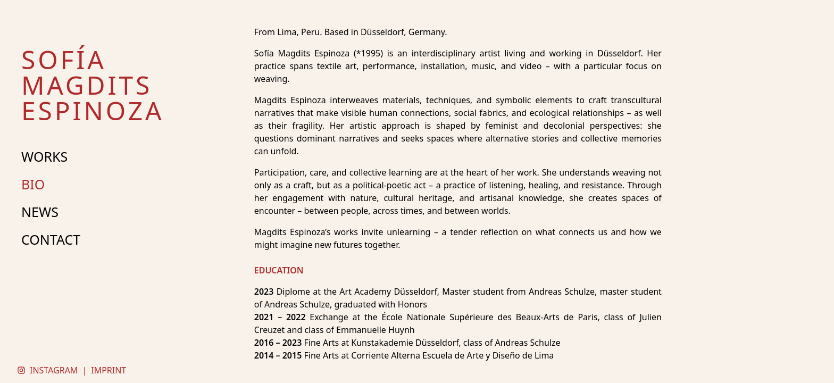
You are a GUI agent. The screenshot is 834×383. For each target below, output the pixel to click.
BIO (33, 184)
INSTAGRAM (54, 370)
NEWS (40, 211)
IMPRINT (108, 370)
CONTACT (50, 239)
